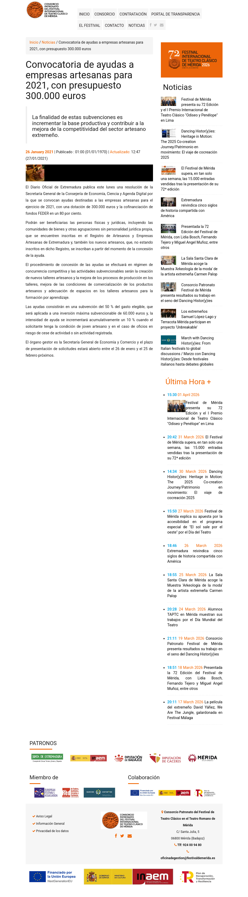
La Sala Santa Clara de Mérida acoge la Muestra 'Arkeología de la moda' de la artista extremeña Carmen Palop (195, 585)
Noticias (137, 25)
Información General (50, 824)
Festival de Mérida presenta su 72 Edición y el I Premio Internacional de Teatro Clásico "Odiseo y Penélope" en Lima (189, 109)
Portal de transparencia (175, 14)
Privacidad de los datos (52, 831)
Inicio (84, 14)
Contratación (133, 14)
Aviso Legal (44, 816)
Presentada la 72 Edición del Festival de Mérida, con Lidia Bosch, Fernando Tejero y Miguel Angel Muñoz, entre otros (189, 237)
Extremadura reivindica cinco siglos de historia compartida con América (195, 556)
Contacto (114, 25)
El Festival (89, 25)
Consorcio (104, 14)
